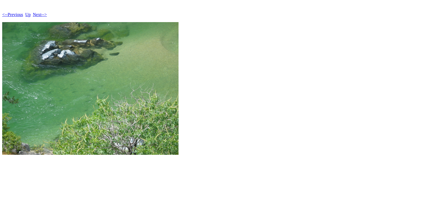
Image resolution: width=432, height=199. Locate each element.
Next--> (40, 14)
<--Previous (12, 14)
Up (28, 14)
